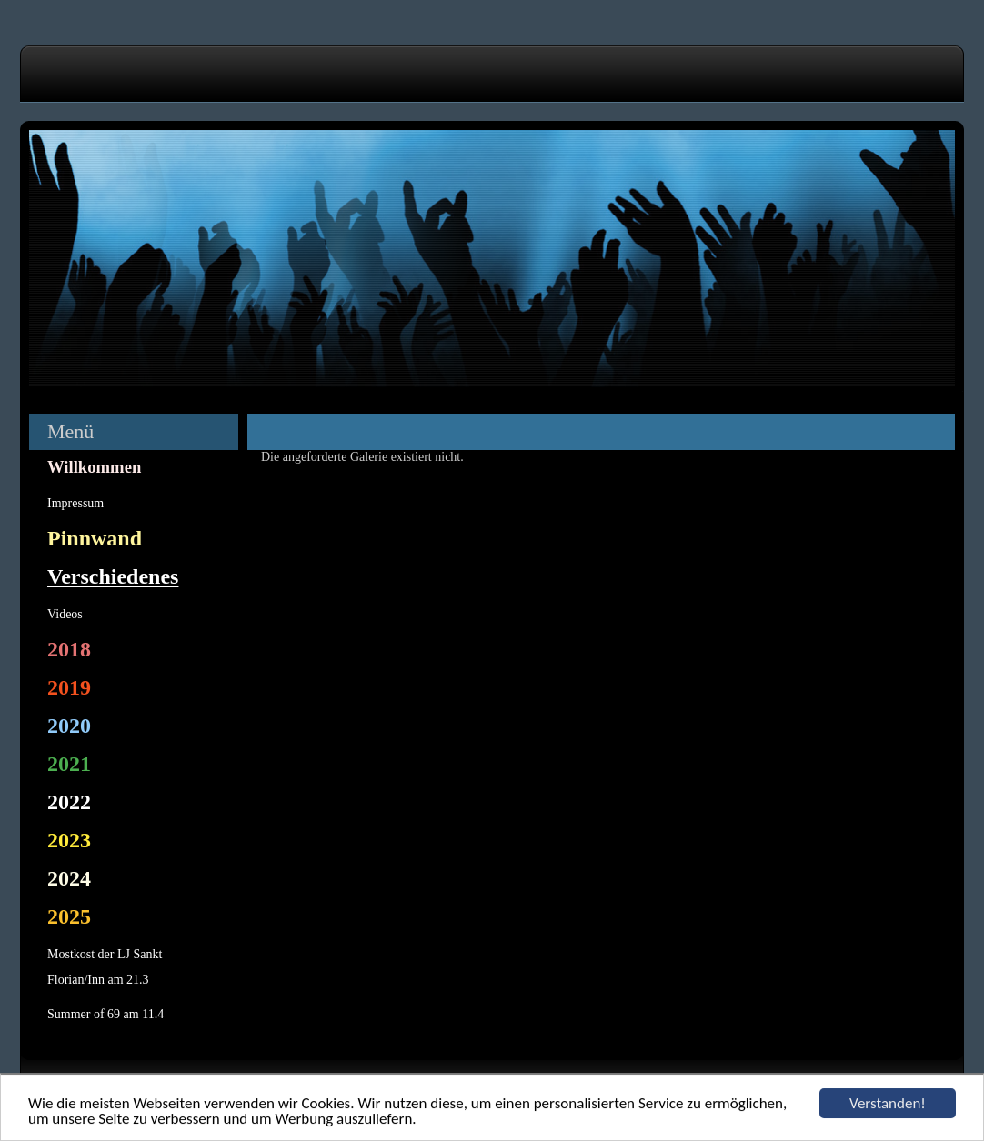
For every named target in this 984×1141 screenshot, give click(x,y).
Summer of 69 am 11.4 (105, 1014)
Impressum (75, 503)
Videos (65, 614)
